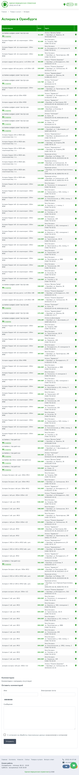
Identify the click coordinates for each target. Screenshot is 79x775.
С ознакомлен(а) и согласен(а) (37, 735)
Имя (5, 691)
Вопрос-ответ (49, 759)
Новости (20, 759)
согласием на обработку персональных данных (27, 735)
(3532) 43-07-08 (69, 760)
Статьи (27, 759)
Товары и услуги (15, 12)
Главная (4, 12)
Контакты (12, 759)
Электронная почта (48, 691)
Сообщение (8, 704)
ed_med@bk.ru (69, 762)
